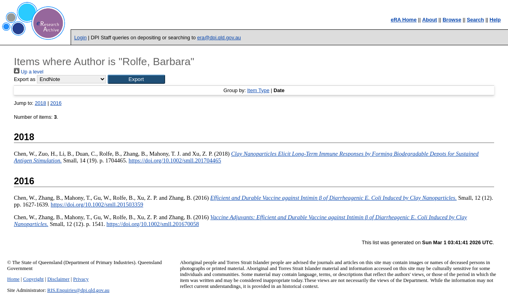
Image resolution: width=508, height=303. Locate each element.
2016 (56, 103)
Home (13, 279)
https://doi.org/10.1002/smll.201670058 (152, 224)
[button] (136, 79)
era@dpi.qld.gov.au (219, 38)
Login (80, 38)
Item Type (258, 90)
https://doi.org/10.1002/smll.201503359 (97, 204)
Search (475, 20)
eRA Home (403, 20)
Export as (24, 79)
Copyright (33, 279)
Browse (452, 20)
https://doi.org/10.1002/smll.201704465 (175, 160)
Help (495, 20)
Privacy (81, 279)
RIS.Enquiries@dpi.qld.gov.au (78, 290)
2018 (40, 103)
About (429, 20)
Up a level (28, 72)
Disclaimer (58, 279)
